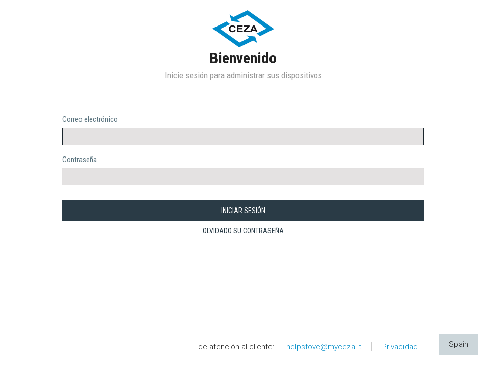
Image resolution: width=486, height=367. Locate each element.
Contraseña (79, 159)
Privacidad (400, 346)
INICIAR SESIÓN (243, 210)
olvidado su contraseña (243, 231)
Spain (458, 344)
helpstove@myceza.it (323, 346)
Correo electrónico (90, 119)
